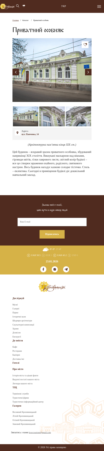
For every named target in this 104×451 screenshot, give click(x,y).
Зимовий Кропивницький (23, 424)
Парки (15, 312)
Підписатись (52, 234)
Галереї (15, 309)
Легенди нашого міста (22, 383)
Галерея (16, 406)
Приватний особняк (41, 20)
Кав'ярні (16, 355)
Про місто (17, 369)
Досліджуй (18, 298)
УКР (63, 6)
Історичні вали (19, 317)
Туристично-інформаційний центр (27, 402)
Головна (15, 20)
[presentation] (15, 72)
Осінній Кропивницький (23, 420)
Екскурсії (16, 337)
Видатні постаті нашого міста (25, 379)
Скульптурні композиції (23, 325)
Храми (15, 329)
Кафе (14, 347)
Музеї (15, 305)
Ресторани (17, 351)
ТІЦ (14, 387)
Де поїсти (17, 340)
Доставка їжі (18, 359)
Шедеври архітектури (22, 321)
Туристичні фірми (20, 398)
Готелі (15, 363)
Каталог (26, 20)
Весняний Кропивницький (24, 412)
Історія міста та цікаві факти (25, 375)
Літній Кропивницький (22, 416)
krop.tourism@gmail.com (40, 432)
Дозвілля (16, 333)
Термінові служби (20, 394)
